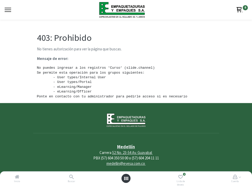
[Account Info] (235, 177)
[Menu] (8, 9)
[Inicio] (17, 177)
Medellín (126, 147)
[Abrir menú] (126, 178)
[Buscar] (71, 177)
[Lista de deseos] (180, 177)
